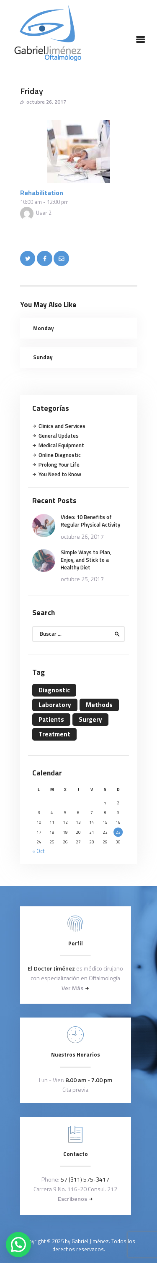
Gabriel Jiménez (90, 1241)
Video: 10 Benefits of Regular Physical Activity (90, 520)
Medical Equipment (61, 445)
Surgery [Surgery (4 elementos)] (90, 719)
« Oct (38, 851)
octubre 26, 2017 (46, 102)
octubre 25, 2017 (82, 578)
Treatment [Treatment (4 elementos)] (54, 734)
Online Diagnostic (60, 455)
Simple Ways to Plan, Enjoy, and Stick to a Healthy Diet (86, 559)
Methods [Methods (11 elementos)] (99, 705)
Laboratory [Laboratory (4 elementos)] (55, 705)
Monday (43, 328)
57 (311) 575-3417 (85, 1179)
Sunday (43, 357)
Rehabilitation (41, 193)
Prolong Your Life (59, 464)
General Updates (59, 435)
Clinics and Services (62, 426)
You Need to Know (60, 474)
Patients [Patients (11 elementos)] (51, 719)
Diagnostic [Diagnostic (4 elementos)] (54, 690)
